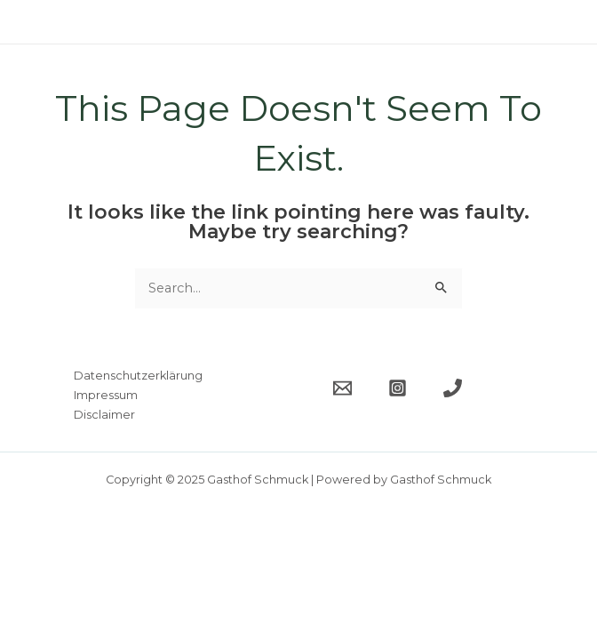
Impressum (106, 395)
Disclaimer (104, 414)
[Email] (342, 388)
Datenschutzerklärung (138, 375)
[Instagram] (397, 388)
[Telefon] (452, 388)
